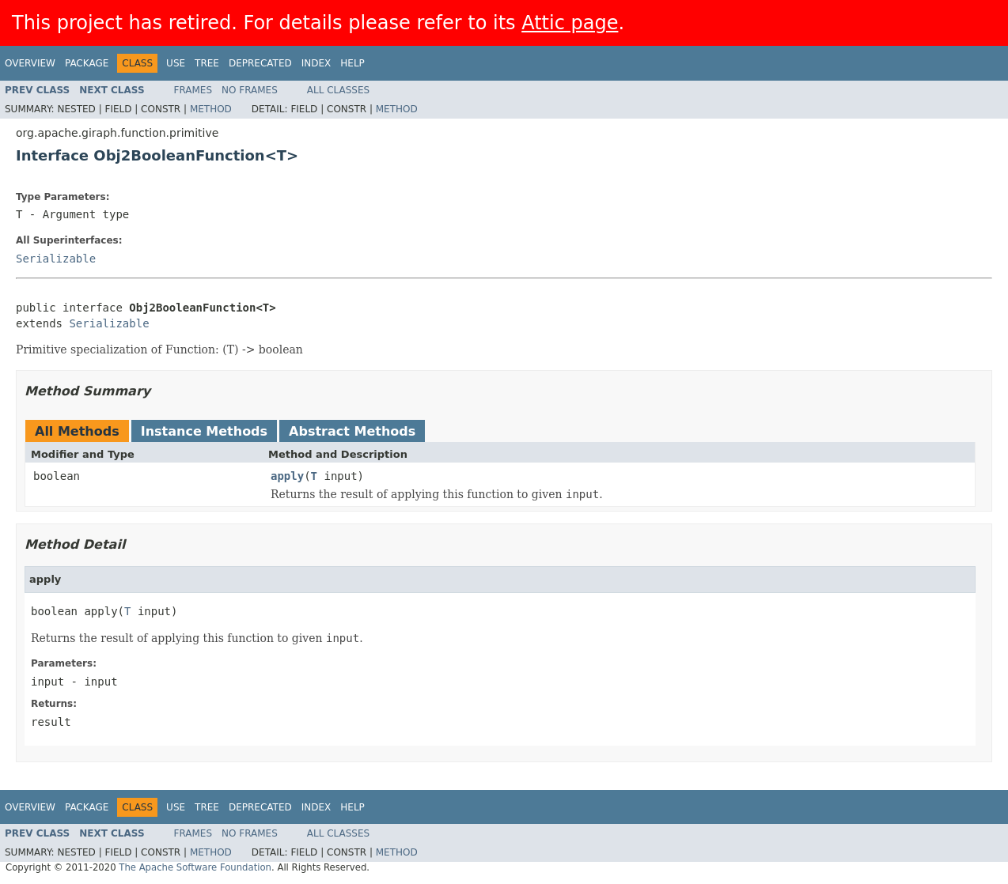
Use (175, 63)
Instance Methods (204, 431)
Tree (207, 63)
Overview (30, 63)
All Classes (338, 90)
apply (287, 476)
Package (86, 63)
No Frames (250, 90)
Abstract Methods (352, 431)
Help (352, 63)
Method (211, 109)
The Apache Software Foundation (195, 867)
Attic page (569, 23)
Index (316, 63)
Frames (193, 90)
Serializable (56, 258)
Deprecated (260, 63)
